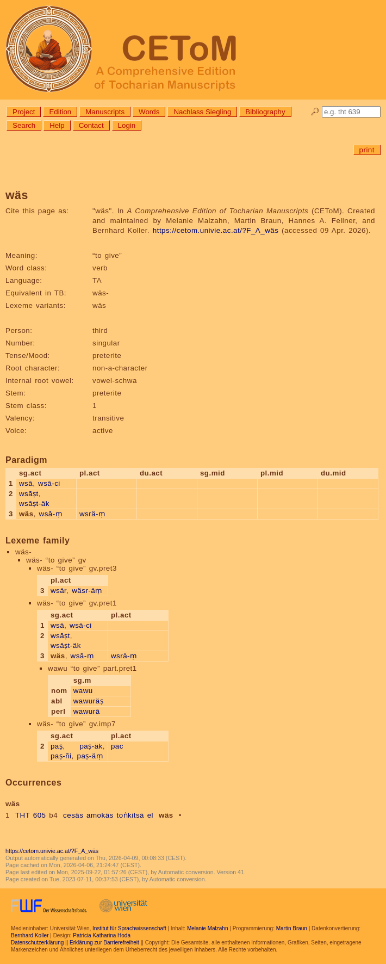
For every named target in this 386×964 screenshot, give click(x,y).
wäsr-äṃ (87, 590)
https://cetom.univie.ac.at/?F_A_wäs (216, 230)
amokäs (100, 815)
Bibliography (265, 112)
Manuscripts (104, 112)
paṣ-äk (90, 746)
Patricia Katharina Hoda (101, 935)
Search (24, 125)
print (367, 150)
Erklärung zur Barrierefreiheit (104, 943)
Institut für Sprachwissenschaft (129, 928)
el (150, 815)
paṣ (57, 746)
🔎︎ (315, 112)
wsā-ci (49, 483)
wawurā (86, 711)
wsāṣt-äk (34, 503)
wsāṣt (29, 494)
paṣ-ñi (61, 756)
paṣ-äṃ (90, 756)
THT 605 (30, 815)
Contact (91, 125)
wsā (26, 483)
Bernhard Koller (29, 935)
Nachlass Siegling (202, 112)
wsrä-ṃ (92, 514)
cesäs (73, 815)
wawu (83, 691)
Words (149, 112)
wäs (166, 815)
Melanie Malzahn (207, 928)
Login (127, 125)
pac (117, 746)
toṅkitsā (130, 815)
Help (56, 125)
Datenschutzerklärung (37, 943)
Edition (60, 112)
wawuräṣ (88, 701)
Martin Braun (291, 928)
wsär (58, 590)
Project (24, 112)
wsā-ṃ (51, 514)
